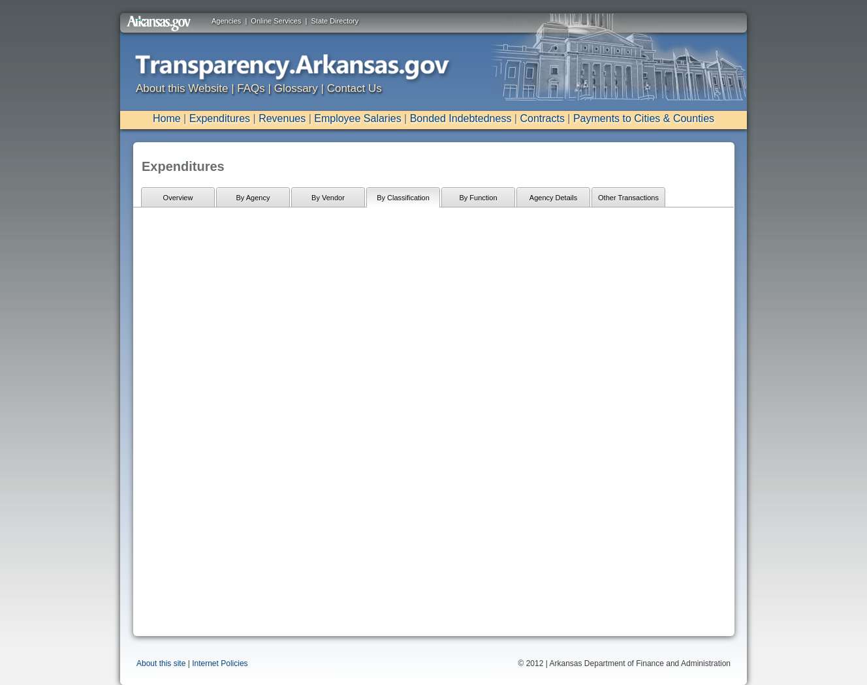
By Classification (403, 198)
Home (167, 118)
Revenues (282, 118)
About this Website (182, 88)
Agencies (226, 21)
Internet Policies (219, 663)
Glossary (296, 88)
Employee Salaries (357, 118)
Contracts (542, 118)
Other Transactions (628, 198)
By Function (478, 198)
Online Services (276, 21)
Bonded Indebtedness (461, 118)
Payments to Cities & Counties (643, 118)
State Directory (335, 21)
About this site (160, 663)
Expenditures (219, 118)
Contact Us (354, 88)
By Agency (253, 198)
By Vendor (328, 198)
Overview (178, 198)
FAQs (251, 88)
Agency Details (553, 198)
